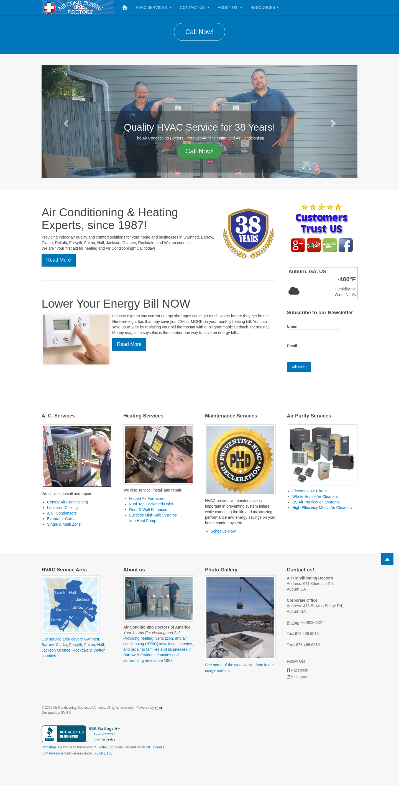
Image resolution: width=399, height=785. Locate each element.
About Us (230, 7)
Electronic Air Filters (309, 491)
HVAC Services (154, 7)
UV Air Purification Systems (315, 502)
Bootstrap (49, 747)
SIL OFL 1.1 (102, 753)
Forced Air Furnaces (146, 498)
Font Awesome (52, 753)
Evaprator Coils (60, 518)
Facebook (299, 670)
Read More (58, 260)
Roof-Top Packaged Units (151, 504)
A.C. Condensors (62, 513)
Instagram (299, 677)
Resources (264, 7)
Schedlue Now (223, 531)
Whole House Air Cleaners (315, 496)
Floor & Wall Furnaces (148, 509)
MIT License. (155, 747)
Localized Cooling (62, 507)
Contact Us (194, 7)
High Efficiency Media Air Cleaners (322, 507)
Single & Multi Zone (64, 524)
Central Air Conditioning (67, 502)
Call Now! (199, 32)
